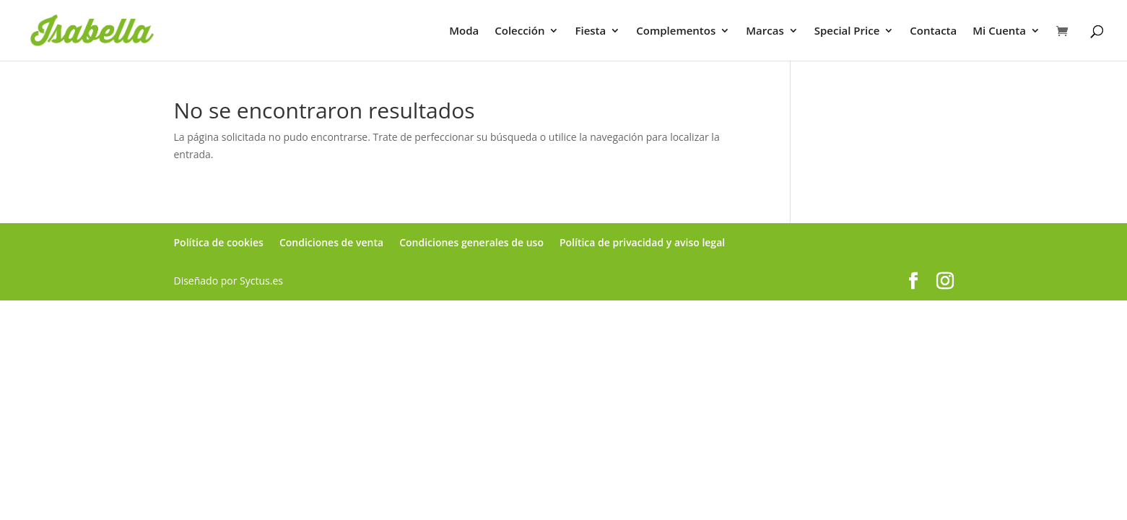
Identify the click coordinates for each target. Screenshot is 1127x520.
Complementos (675, 31)
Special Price (847, 31)
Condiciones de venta (331, 242)
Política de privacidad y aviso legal (642, 242)
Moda (464, 31)
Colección (519, 31)
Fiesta (590, 31)
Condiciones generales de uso (471, 242)
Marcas (764, 31)
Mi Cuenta (999, 31)
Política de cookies (219, 242)
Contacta (933, 31)
